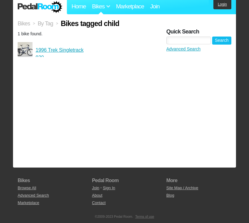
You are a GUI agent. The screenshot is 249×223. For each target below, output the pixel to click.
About (97, 195)
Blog (170, 195)
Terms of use (144, 216)
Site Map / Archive (182, 188)
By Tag (45, 23)
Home (79, 6)
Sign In (109, 188)
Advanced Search (183, 48)
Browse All (27, 188)
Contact (99, 202)
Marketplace (130, 6)
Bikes (24, 23)
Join (154, 6)
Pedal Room (40, 7)
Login (222, 4)
